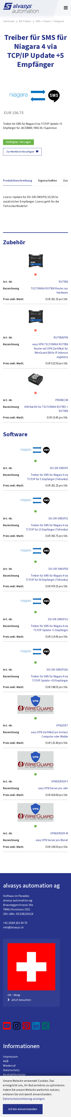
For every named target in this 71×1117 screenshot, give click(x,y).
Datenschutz (11, 1070)
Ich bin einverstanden (22, 1109)
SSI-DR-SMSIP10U (57, 670)
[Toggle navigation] (66, 7)
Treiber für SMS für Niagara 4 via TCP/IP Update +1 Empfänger (49, 628)
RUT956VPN (61, 338)
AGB (6, 1061)
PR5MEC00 (61, 400)
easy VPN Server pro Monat (52, 840)
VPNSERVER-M (59, 833)
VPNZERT (62, 726)
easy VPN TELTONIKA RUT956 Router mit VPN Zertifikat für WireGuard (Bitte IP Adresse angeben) (50, 350)
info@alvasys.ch (13, 927)
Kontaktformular (14, 1075)
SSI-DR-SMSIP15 (58, 519)
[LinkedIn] (36, 1027)
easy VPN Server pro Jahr (53, 788)
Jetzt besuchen (19, 1000)
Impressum (10, 1057)
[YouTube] (7, 1027)
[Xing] (45, 1027)
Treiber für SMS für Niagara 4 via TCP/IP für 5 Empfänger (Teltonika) (47, 477)
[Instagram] (17, 1027)
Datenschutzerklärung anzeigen (24, 1099)
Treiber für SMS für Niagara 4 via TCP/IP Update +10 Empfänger (49, 679)
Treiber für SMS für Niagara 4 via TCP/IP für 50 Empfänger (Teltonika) (47, 578)
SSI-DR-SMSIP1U (58, 619)
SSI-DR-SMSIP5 (59, 468)
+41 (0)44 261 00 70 (15, 923)
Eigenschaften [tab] (47, 181)
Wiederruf (9, 1066)
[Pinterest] (26, 1027)
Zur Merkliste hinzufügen (22, 152)
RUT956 (63, 282)
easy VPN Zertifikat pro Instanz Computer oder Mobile (49, 734)
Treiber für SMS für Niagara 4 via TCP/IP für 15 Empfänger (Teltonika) (47, 527)
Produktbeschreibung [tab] (17, 181)
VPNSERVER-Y (59, 782)
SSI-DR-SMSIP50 (58, 569)
